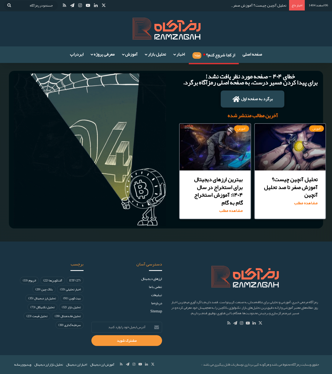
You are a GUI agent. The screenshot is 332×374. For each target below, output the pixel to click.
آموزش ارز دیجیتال (102, 364)
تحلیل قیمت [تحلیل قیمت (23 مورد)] (36, 316)
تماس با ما (155, 286)
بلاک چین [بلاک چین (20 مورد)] (44, 289)
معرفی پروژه (104, 54)
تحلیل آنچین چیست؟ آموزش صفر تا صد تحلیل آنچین (291, 187)
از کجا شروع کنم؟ (213, 54)
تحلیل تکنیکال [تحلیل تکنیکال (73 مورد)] (42, 307)
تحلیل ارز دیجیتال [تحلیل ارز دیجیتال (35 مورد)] (42, 298)
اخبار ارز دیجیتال (76, 364)
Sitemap (156, 311)
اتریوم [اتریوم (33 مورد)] (29, 280)
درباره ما (156, 303)
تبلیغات (156, 294)
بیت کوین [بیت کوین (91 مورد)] (72, 298)
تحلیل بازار (157, 54)
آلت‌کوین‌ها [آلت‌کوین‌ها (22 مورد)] (52, 280)
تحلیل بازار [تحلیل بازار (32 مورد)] (71, 307)
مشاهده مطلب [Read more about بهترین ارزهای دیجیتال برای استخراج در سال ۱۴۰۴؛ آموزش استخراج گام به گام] (231, 210)
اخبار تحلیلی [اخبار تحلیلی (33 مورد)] (70, 289)
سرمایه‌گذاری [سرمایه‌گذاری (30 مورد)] (69, 325)
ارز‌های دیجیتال (151, 278)
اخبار (180, 54)
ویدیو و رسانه (22, 364)
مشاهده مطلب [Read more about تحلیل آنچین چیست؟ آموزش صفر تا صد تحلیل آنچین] (306, 203)
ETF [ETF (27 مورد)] (75, 280)
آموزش (131, 54)
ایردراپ (77, 54)
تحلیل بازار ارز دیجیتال (48, 364)
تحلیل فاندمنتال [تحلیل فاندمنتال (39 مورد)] (68, 316)
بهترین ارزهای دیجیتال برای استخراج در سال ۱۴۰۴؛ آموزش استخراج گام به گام (218, 191)
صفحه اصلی (252, 54)
